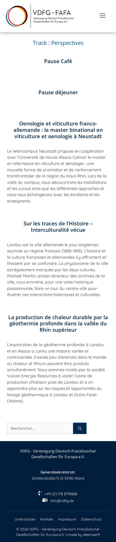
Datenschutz (91, 519)
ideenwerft (91, 534)
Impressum (67, 519)
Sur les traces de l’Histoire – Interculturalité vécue (58, 226)
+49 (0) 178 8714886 (61, 493)
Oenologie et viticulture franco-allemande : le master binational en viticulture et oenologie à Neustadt (58, 130)
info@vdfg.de (62, 500)
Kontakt (46, 519)
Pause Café (58, 61)
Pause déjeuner (58, 92)
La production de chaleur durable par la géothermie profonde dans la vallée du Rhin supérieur (58, 324)
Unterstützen (25, 519)
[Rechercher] (80, 428)
